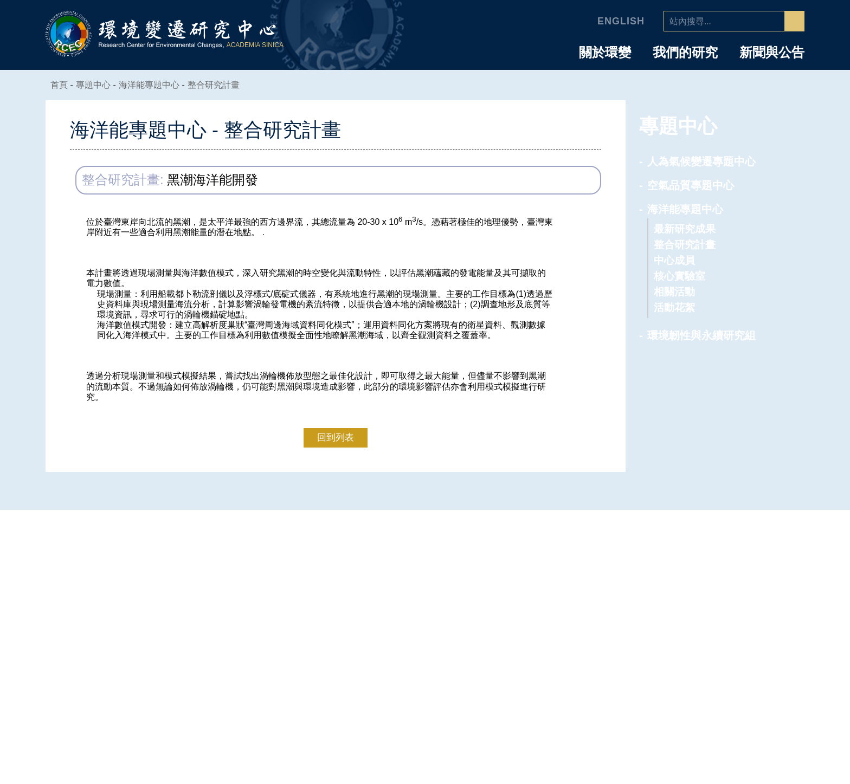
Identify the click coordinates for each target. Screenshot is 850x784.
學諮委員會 (444, 611)
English (623, 21)
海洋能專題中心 (155, 85)
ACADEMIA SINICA (256, 45)
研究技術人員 (718, 582)
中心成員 (674, 260)
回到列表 (335, 437)
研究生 (704, 681)
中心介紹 (446, 548)
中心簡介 (439, 567)
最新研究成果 (685, 229)
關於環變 (605, 52)
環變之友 (709, 710)
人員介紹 (715, 548)
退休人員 (709, 695)
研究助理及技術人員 (732, 666)
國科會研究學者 (723, 622)
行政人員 (709, 651)
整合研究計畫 (220, 85)
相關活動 (674, 292)
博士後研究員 (718, 637)
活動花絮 (674, 307)
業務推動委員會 (453, 626)
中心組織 (439, 597)
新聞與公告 (771, 52)
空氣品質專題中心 (690, 185)
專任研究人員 (718, 567)
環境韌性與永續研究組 (701, 335)
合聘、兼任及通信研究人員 (741, 602)
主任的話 (439, 582)
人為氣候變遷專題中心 (701, 161)
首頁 (60, 85)
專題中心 (564, 548)
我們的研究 (685, 52)
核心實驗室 (679, 276)
